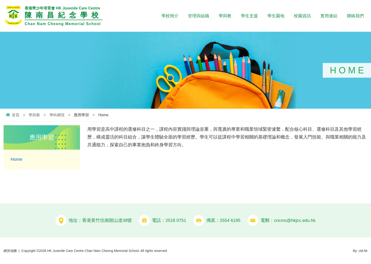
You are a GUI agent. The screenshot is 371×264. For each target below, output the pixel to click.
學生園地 (275, 15)
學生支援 (249, 15)
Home (16, 159)
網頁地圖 (10, 250)
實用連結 (328, 15)
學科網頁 (57, 115)
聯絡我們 (355, 15)
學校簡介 (169, 15)
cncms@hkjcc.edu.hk (294, 220)
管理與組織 (198, 15)
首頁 (15, 115)
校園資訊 (302, 15)
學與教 (225, 15)
